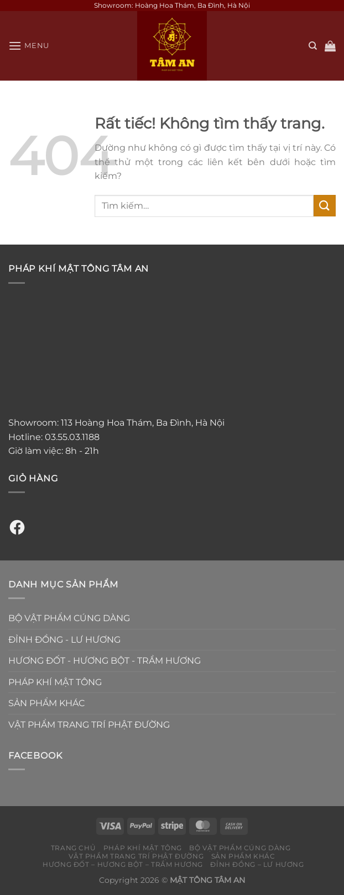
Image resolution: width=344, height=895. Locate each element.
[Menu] (28, 45)
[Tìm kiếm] (313, 45)
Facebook (35, 755)
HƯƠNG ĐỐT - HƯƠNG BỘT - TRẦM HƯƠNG (104, 660)
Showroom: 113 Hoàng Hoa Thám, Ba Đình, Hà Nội (116, 422)
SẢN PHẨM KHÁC (46, 703)
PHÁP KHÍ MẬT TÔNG (55, 682)
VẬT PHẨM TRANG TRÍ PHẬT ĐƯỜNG (89, 724)
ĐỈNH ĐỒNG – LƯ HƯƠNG (257, 864)
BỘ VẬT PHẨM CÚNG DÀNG (69, 618)
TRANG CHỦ (73, 848)
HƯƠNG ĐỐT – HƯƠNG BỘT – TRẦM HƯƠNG (123, 864)
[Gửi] (325, 205)
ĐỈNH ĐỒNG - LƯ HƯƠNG (64, 639)
